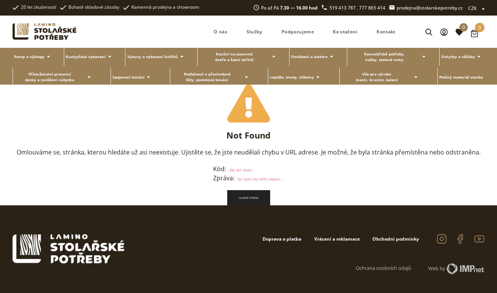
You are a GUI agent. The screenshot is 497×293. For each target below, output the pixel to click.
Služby (255, 32)
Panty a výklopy (33, 57)
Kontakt (386, 32)
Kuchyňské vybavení (90, 57)
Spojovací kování (132, 77)
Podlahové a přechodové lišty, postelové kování (217, 76)
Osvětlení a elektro (313, 57)
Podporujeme (298, 32)
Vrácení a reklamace (337, 239)
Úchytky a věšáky (462, 57)
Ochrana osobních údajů (383, 268)
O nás (220, 32)
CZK (476, 8)
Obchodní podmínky (395, 239)
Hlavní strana (248, 198)
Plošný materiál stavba (461, 77)
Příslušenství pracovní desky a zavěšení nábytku (59, 76)
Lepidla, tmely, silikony (296, 77)
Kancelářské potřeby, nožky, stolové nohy (396, 56)
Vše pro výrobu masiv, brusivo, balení (388, 76)
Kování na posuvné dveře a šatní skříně (246, 56)
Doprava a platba (282, 239)
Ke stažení (345, 32)
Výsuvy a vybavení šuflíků (156, 57)
